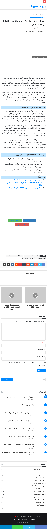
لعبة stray (26, 255)
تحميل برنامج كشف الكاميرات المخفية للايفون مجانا (21, 436)
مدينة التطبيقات (11, 516)
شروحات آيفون (41, 505)
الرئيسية (42, 14)
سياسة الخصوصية (26, 519)
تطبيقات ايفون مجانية (39, 494)
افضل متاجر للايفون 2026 (38, 469)
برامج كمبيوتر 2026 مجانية (38, 486)
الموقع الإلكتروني (41, 356)
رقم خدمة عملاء (40, 502)
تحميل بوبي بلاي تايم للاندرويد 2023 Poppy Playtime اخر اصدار (22, 188)
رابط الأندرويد (14, 220)
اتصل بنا (18, 519)
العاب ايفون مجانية (34, 17)
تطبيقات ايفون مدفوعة (39, 497)
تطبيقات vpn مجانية (39, 488)
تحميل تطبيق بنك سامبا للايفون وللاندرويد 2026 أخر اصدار (19, 420)
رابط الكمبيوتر (29, 220)
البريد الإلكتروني (41, 349)
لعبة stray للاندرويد (10, 255)
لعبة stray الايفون (19, 255)
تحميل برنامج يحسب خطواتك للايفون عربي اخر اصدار (20, 397)
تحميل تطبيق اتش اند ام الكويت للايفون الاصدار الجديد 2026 (19, 413)
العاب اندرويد (35, 14)
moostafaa (40, 31)
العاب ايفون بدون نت (39, 475)
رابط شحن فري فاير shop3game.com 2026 (22, 405)
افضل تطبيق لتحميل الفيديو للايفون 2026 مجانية (27, 180)
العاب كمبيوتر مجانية (39, 483)
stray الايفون (32, 255)
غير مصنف (42, 508)
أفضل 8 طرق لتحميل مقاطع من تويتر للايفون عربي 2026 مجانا (18, 452)
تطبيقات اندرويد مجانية (39, 491)
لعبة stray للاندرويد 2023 (40, 258)
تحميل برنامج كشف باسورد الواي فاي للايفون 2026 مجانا (19, 428)
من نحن (13, 519)
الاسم (44, 342)
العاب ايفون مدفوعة (39, 480)
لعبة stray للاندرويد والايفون (27, 258)
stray (38, 255)
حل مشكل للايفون (40, 499)
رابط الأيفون (21, 225)
